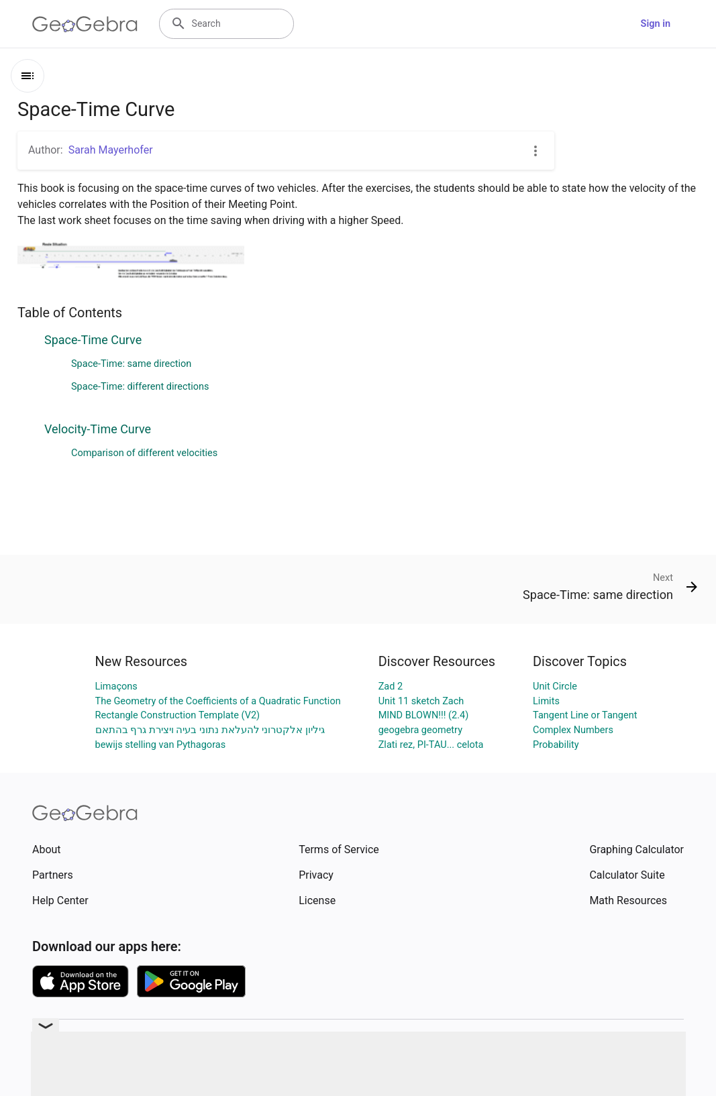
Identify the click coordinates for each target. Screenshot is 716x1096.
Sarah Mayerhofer (110, 150)
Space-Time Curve (93, 340)
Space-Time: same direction (131, 364)
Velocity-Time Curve (97, 429)
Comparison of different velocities (144, 453)
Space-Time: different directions (140, 386)
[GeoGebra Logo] (85, 24)
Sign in (655, 24)
